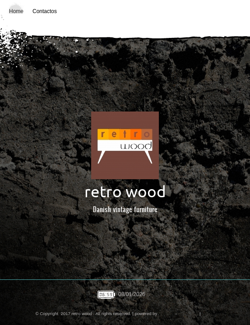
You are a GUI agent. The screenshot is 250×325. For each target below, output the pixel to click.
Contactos (44, 11)
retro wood (125, 192)
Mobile (208, 313)
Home (16, 11)
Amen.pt (166, 313)
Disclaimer (188, 313)
